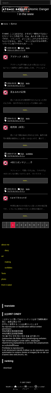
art (2, 256)
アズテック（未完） (20, 56)
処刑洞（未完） (18, 127)
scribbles (29, 154)
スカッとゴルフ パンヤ (16, 50)
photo (3, 279)
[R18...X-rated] (5, 59)
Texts (3, 273)
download (7, 368)
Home (5, 24)
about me (5, 245)
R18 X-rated (6, 285)
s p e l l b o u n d (18, 197)
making (8, 262)
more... (25, 75)
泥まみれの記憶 (18, 92)
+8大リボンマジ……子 (21, 162)
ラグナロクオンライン (16, 85)
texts (28, 48)
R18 (22, 48)
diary (7, 250)
